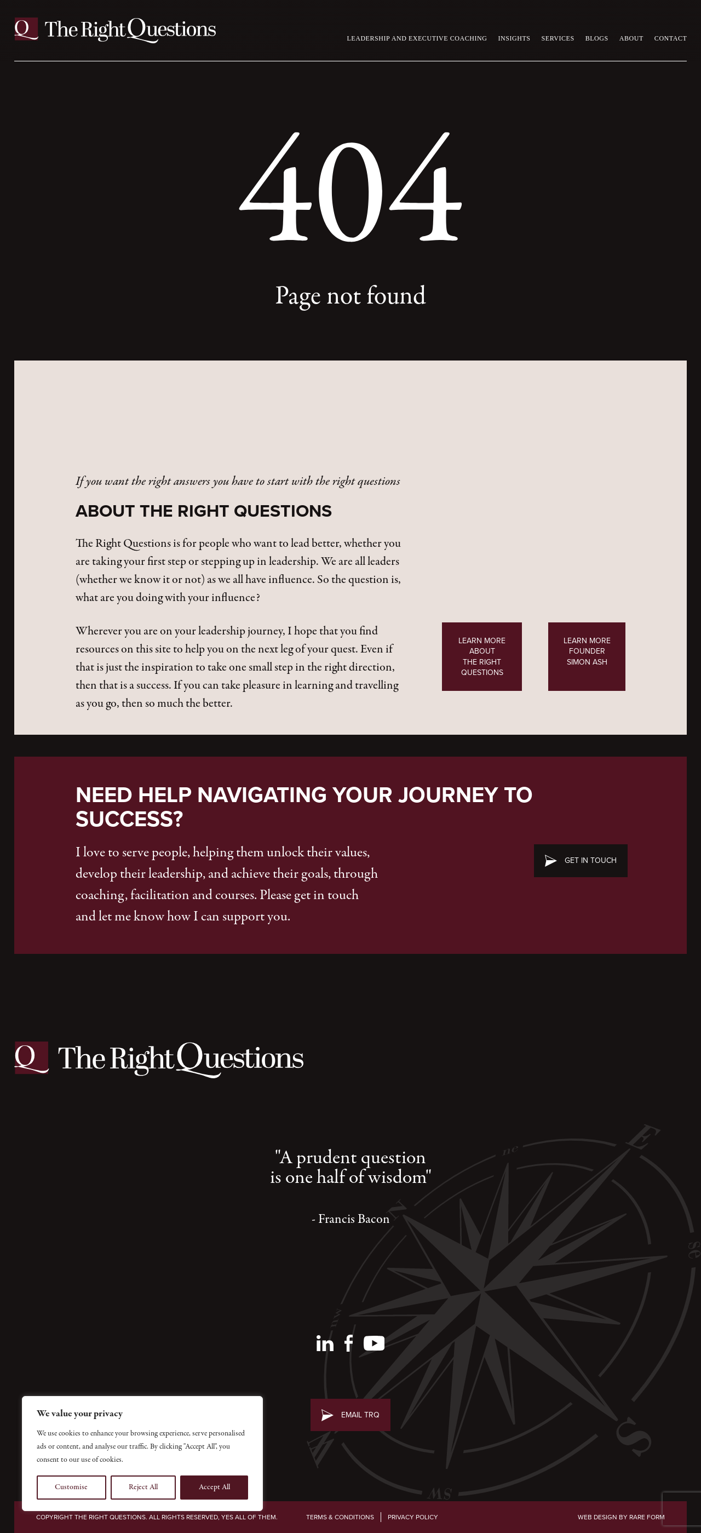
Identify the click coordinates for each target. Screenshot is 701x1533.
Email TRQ (360, 1415)
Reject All (143, 1487)
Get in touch (591, 860)
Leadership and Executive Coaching (417, 38)
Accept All (214, 1487)
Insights (514, 38)
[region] (142, 1453)
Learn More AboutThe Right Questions (481, 656)
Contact (670, 38)
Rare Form (647, 1517)
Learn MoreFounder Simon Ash (587, 651)
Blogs (596, 38)
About (631, 38)
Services (558, 38)
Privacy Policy (413, 1517)
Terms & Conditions (340, 1517)
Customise (71, 1487)
